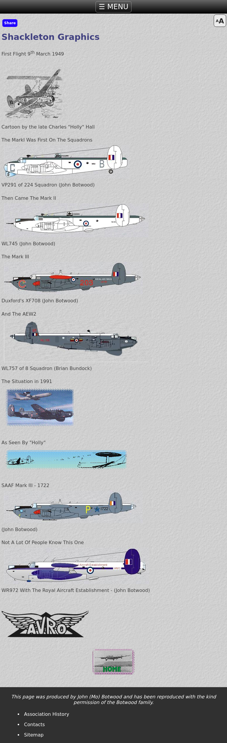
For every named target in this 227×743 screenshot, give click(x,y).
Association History (46, 714)
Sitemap (34, 735)
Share (10, 23)
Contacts (34, 724)
